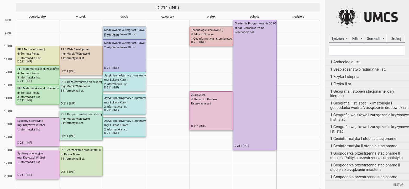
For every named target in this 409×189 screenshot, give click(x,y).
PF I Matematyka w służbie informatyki (42, 69)
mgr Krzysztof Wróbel (31, 125)
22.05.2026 (198, 95)
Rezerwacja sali (244, 32)
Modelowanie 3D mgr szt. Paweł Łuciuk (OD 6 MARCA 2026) (142, 30)
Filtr (355, 38)
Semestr (374, 38)
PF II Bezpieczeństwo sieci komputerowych (88, 82)
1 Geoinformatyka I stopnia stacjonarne (216, 38)
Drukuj (396, 38)
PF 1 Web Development (75, 49)
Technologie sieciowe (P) (207, 30)
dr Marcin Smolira (202, 34)
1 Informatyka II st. (73, 58)
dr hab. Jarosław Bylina (249, 28)
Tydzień (338, 38)
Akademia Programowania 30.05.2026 (259, 23)
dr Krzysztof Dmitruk (204, 99)
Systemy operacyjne (30, 121)
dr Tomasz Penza (28, 53)
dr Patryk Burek (70, 154)
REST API (398, 184)
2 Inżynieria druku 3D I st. (120, 34)
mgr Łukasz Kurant (116, 79)
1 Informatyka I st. (28, 129)
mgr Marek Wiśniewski (75, 53)
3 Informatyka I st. (72, 90)
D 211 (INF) (167, 7)
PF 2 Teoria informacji (31, 49)
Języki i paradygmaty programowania (128, 75)
